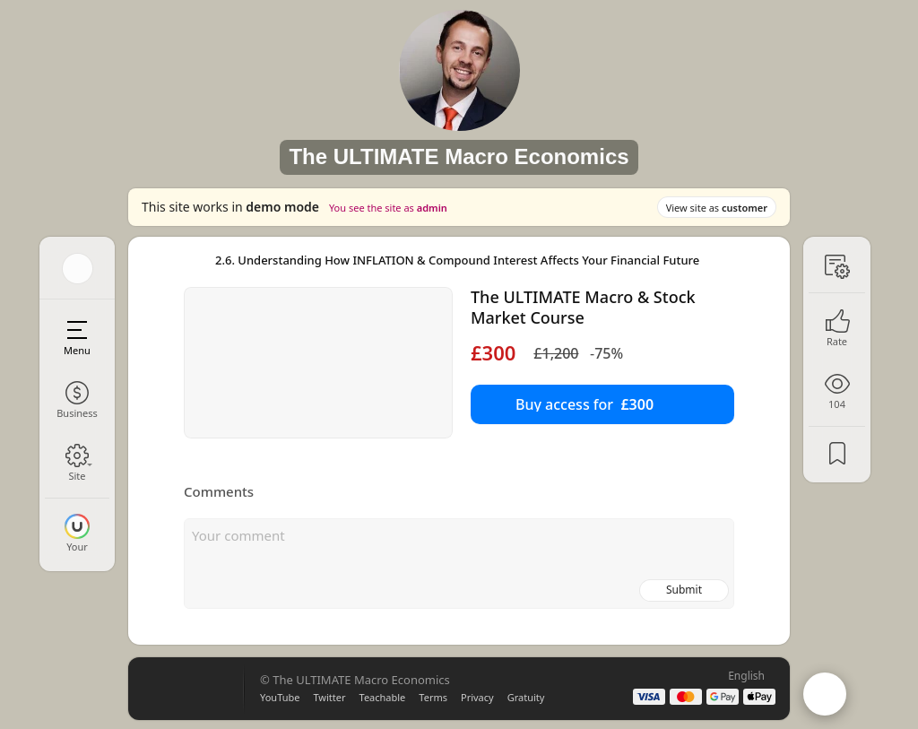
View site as (716, 207)
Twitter (329, 697)
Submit (684, 589)
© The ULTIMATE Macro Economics (355, 680)
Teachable (382, 697)
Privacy (477, 697)
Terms (433, 697)
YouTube (279, 697)
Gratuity (526, 697)
